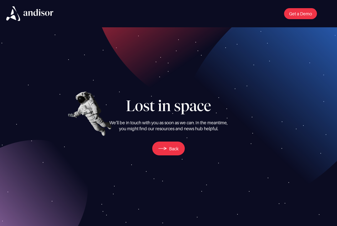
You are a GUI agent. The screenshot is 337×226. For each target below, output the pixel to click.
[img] (29, 13)
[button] (300, 13)
